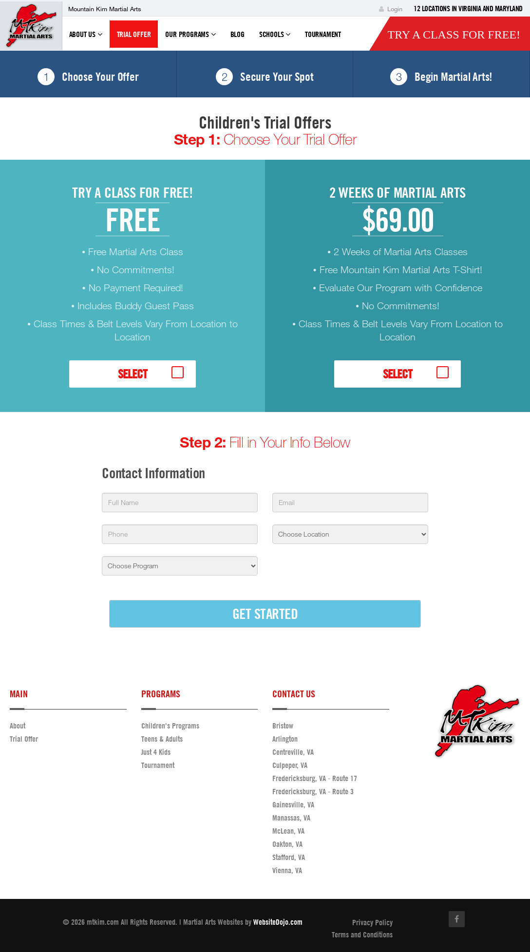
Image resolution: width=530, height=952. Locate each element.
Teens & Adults (162, 739)
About (17, 725)
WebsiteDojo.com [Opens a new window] (278, 922)
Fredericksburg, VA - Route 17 (314, 778)
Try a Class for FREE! (453, 34)
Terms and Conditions (362, 934)
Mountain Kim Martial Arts (104, 9)
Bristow (282, 725)
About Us (85, 38)
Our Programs (190, 38)
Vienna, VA (287, 870)
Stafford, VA (288, 857)
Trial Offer (134, 34)
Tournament (323, 34)
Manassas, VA (291, 817)
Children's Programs (170, 725)
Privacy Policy (372, 922)
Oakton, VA (287, 844)
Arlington (285, 739)
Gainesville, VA (293, 804)
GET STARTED (265, 613)
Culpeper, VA (289, 765)
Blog (237, 34)
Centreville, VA (293, 752)
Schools (274, 38)
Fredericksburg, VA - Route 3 (313, 791)
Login (390, 9)
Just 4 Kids (155, 752)
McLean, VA (288, 831)
